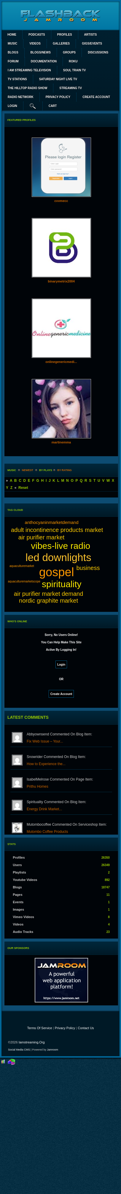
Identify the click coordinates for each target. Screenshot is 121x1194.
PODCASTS (36, 34)
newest (27, 470)
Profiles (64, 34)
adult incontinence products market (57, 530)
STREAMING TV (70, 88)
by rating (64, 470)
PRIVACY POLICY (58, 97)
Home (11, 34)
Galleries (61, 43)
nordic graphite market (48, 600)
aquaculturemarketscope (24, 581)
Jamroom (52, 1049)
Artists (90, 34)
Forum (13, 61)
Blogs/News (41, 52)
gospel (56, 572)
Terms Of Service (39, 1028)
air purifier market (41, 537)
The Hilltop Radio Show (27, 88)
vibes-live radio (60, 546)
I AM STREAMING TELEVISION (29, 70)
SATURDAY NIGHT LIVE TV (58, 79)
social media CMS (19, 1049)
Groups (69, 52)
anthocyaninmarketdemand (52, 522)
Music (12, 43)
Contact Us (86, 1028)
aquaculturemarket (21, 566)
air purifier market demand (48, 593)
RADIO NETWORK (21, 97)
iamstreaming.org (32, 1042)
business (88, 568)
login (12, 106)
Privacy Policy (65, 1028)
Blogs (13, 52)
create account (96, 97)
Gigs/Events (92, 43)
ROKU (73, 61)
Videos (35, 43)
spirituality (61, 584)
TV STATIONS (17, 79)
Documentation (44, 61)
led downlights (58, 557)
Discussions (98, 52)
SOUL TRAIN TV (74, 70)
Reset (23, 488)
